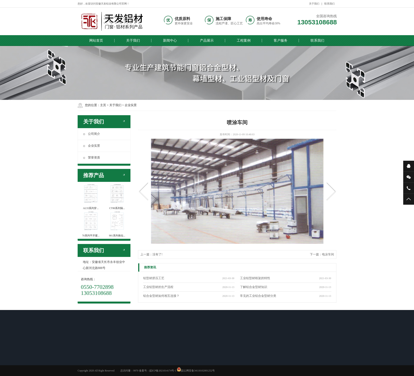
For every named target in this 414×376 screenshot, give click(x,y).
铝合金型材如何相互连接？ (161, 295)
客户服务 (280, 40)
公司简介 (91, 133)
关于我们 (314, 3)
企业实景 (131, 105)
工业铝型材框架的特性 (255, 278)
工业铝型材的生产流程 (158, 287)
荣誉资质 (91, 157)
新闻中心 (170, 40)
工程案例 (244, 40)
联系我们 (329, 3)
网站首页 (96, 40)
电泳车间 (328, 254)
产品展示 (207, 40)
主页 (103, 105)
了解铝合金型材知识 (253, 287)
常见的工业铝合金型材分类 (258, 295)
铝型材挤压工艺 (153, 278)
